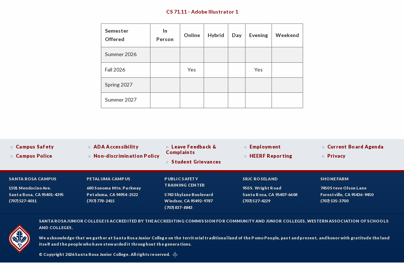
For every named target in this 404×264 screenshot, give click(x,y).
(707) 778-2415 (100, 200)
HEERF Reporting (271, 156)
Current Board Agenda (355, 147)
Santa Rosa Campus (33, 178)
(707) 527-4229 (256, 200)
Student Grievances (196, 162)
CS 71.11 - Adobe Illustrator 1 (202, 11)
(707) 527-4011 (23, 200)
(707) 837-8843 (178, 207)
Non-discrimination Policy (126, 156)
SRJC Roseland (260, 178)
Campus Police (34, 156)
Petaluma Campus (108, 178)
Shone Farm (334, 178)
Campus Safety (35, 147)
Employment (265, 147)
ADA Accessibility (116, 147)
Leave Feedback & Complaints (191, 149)
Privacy (336, 156)
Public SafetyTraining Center (184, 182)
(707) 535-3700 (334, 200)
